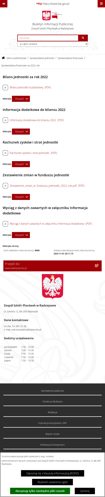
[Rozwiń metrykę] (21, 99)
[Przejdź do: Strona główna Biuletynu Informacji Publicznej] (3, 58)
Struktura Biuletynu (53, 401)
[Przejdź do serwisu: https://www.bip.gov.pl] (52, 3)
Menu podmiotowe (17, 58)
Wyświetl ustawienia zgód (52, 482)
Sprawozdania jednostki (42, 58)
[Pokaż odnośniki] (3, 3)
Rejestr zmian (53, 434)
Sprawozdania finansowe (70, 58)
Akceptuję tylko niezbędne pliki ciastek (40, 491)
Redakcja (52, 412)
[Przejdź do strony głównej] (52, 21)
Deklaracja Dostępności (52, 444)
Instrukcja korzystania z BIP (52, 423)
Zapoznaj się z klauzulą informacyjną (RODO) (52, 473)
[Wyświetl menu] (101, 3)
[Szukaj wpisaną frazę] (83, 38)
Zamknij (85, 491)
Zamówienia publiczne (52, 390)
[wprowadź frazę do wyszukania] (48, 38)
